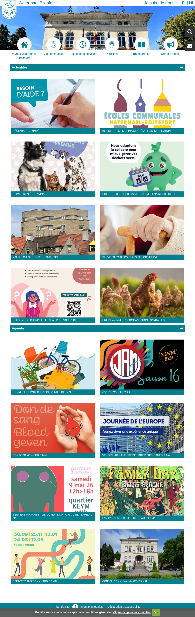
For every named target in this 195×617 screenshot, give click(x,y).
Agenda (18, 328)
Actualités (19, 67)
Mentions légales (92, 606)
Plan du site (61, 606)
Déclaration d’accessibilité (124, 606)
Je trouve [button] (168, 3)
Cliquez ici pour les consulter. (132, 612)
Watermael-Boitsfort (37, 3)
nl (191, 3)
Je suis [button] (150, 3)
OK (156, 612)
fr (184, 3)
